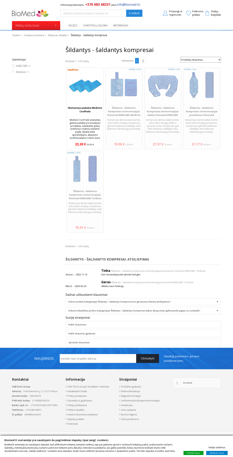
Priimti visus (193, 452)
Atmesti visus (217, 452)
